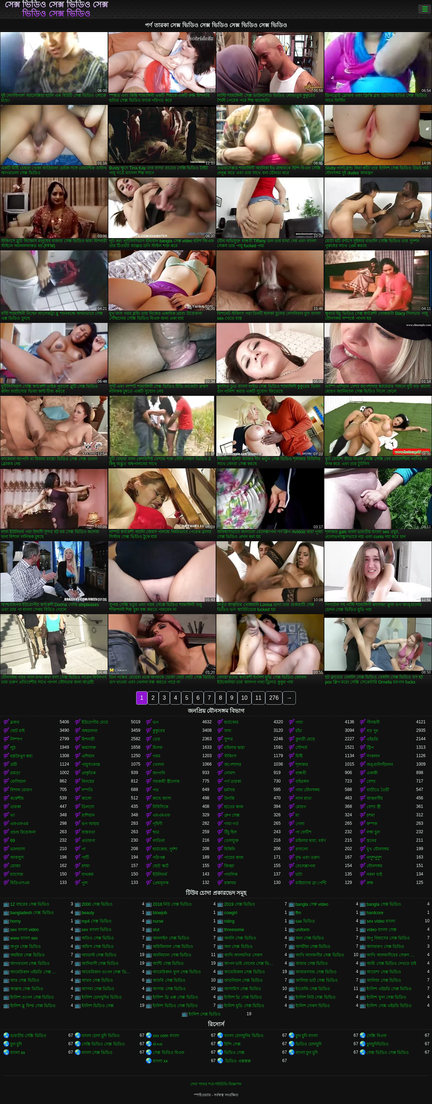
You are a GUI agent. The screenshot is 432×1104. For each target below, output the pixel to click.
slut (156, 929)
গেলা (300, 823)
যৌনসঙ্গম (374, 865)
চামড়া (15, 773)
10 (244, 698)
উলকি (229, 798)
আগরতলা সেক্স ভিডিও (30, 963)
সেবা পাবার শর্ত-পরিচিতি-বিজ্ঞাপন (216, 1084)
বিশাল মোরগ (21, 789)
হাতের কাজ (233, 806)
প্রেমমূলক (161, 882)
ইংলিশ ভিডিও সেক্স (98, 1005)
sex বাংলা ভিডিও (97, 929)
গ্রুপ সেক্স (232, 815)
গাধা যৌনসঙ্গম (308, 789)
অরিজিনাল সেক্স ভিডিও (173, 946)
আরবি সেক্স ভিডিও (169, 980)
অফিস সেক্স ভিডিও (98, 946)
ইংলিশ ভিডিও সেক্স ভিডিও (175, 1005)
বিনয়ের (88, 781)
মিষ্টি (299, 756)
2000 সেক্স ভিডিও (97, 904)
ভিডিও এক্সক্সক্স (237, 1061)
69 (12, 840)
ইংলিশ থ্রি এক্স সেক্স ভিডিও (175, 997)
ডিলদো (88, 806)
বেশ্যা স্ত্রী (373, 806)
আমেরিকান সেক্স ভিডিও (244, 971)
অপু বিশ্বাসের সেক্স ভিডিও (388, 938)
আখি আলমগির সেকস (243, 955)
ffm (298, 912)
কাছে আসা (162, 798)
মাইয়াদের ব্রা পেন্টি (311, 882)
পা (83, 849)
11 (258, 698)
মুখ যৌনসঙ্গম (378, 849)
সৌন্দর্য (301, 747)
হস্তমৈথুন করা (21, 756)
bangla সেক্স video (312, 904)
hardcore (375, 912)
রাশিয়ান (88, 815)
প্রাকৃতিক (89, 773)
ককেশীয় (17, 798)
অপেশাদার (232, 764)
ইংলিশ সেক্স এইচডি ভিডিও (389, 1005)
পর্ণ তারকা (232, 781)
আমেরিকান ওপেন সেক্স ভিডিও (106, 971)
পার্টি (85, 857)
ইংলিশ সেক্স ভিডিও (205, 1014)
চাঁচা (299, 730)
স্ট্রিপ (370, 747)
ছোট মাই (17, 730)
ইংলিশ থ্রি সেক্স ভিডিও (243, 997)
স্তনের (371, 840)
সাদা (227, 730)
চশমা (371, 815)
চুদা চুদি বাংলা (307, 1035)
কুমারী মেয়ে (305, 739)
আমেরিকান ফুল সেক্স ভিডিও (177, 971)
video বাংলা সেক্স (381, 929)
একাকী (372, 773)
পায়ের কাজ (233, 857)
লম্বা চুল (373, 832)
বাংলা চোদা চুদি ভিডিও (101, 1035)
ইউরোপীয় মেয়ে (95, 722)
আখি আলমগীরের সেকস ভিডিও (391, 955)
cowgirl (230, 912)
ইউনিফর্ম (160, 874)
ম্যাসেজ (16, 874)
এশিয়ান (88, 756)
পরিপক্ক (159, 857)
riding (229, 921)
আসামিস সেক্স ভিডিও (242, 988)
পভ (156, 789)
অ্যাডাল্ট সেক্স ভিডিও (99, 955)
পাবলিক (230, 874)
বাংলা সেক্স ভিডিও (97, 1052)
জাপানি (159, 773)
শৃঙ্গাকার (302, 764)
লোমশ (229, 773)
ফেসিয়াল (18, 781)
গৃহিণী (157, 823)
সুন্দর (228, 739)
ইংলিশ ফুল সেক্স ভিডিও (386, 997)
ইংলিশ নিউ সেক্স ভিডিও (316, 997)
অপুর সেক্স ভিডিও (25, 946)
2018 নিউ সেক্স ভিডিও (172, 904)
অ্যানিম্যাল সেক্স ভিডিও (172, 955)
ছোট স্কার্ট (160, 865)
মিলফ (158, 747)
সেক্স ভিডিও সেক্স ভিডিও (388, 1052)
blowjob (160, 912)
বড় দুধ (372, 730)
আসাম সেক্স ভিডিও (169, 988)
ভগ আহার (90, 823)
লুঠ (12, 747)
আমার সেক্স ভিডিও (312, 963)
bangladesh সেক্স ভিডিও (32, 912)
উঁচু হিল (230, 832)
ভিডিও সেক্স (234, 1052)
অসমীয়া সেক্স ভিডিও (313, 946)
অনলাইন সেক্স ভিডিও (171, 938)
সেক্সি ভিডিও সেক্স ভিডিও (103, 1044)
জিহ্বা (229, 865)
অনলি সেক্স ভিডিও (240, 938)
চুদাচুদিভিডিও (378, 1044)
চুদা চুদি (16, 1044)
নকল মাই (374, 874)
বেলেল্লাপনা (305, 865)
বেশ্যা (371, 781)
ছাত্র (156, 832)
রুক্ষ (370, 882)
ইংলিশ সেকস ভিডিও (313, 1005)
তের (156, 739)
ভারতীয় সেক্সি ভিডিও (28, 1035)
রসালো (302, 849)
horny (15, 921)
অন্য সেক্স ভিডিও (310, 938)
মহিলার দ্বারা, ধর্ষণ (311, 840)
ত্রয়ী (13, 764)
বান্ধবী (301, 773)
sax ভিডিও (305, 921)
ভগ (156, 722)
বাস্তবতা (88, 832)
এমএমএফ (161, 815)
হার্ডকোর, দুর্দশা (165, 849)
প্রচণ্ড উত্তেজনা (23, 832)
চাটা (299, 874)
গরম (156, 756)
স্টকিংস (230, 756)
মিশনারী (88, 739)
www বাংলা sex (24, 938)
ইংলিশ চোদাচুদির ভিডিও (102, 997)
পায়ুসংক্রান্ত (91, 764)
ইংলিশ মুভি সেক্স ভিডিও (244, 1005)
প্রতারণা (88, 840)
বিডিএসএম (20, 882)
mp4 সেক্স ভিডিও (97, 921)
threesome (234, 929)
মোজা (15, 865)
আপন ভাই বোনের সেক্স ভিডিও (249, 963)
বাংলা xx (17, 1052)
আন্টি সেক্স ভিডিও (168, 963)
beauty (88, 912)
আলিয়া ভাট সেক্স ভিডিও (317, 980)
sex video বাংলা (381, 921)
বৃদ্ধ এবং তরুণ (308, 857)
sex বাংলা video (24, 929)
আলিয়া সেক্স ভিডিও (384, 980)
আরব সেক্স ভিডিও (97, 980)
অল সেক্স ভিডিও (238, 946)
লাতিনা (159, 840)
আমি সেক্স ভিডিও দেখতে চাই (391, 963)
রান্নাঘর (230, 882)
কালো (86, 798)
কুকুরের (159, 730)
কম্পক (372, 823)
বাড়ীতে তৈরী (378, 789)
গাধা (299, 722)
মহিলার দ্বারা (234, 747)
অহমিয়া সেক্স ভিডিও (27, 955)
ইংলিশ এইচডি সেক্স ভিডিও (389, 988)
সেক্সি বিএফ (376, 1035)
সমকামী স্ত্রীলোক (166, 781)
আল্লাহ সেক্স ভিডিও (26, 988)
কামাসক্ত (89, 747)
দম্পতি (87, 789)
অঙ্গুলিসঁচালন (380, 764)
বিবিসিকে (160, 806)
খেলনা (158, 764)
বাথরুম (88, 874)
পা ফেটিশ (303, 832)
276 (274, 698)
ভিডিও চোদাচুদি (309, 1044)
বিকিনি (229, 849)
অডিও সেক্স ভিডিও (98, 938)
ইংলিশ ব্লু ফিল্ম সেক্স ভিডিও (33, 1005)
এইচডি (372, 739)
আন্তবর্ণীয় (375, 798)
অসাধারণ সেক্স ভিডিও (385, 946)
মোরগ (301, 806)
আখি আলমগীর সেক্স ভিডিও (320, 955)
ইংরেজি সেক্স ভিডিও (313, 988)
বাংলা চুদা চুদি (307, 1052)
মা (297, 815)
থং (12, 815)
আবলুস (17, 857)
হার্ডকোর (231, 722)
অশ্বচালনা (89, 730)
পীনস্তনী (373, 722)
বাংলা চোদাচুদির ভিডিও (243, 1035)
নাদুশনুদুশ (374, 857)
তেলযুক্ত (231, 840)
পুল (85, 882)
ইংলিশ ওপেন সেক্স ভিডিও (32, 997)
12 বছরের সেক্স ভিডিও (29, 904)
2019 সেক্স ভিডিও (239, 904)
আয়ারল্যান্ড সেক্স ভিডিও (316, 971)
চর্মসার (229, 789)
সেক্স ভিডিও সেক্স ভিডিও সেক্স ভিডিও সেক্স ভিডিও (56, 9)
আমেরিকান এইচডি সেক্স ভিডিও (35, 971)
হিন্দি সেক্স (232, 1044)
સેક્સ (158, 1044)
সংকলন (373, 756)
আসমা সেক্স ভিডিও (98, 988)
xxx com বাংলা (166, 1035)
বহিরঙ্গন (302, 781)
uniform (303, 929)
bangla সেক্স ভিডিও (384, 904)
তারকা (15, 806)
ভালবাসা (17, 849)
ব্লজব (14, 722)
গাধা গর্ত (231, 823)
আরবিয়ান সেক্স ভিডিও (243, 980)
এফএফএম (19, 823)
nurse (158, 921)
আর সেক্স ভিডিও (24, 980)
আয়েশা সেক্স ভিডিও (384, 971)
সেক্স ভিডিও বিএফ (168, 1052)
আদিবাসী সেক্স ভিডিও (100, 963)
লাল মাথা (303, 798)
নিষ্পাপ (16, 739)
